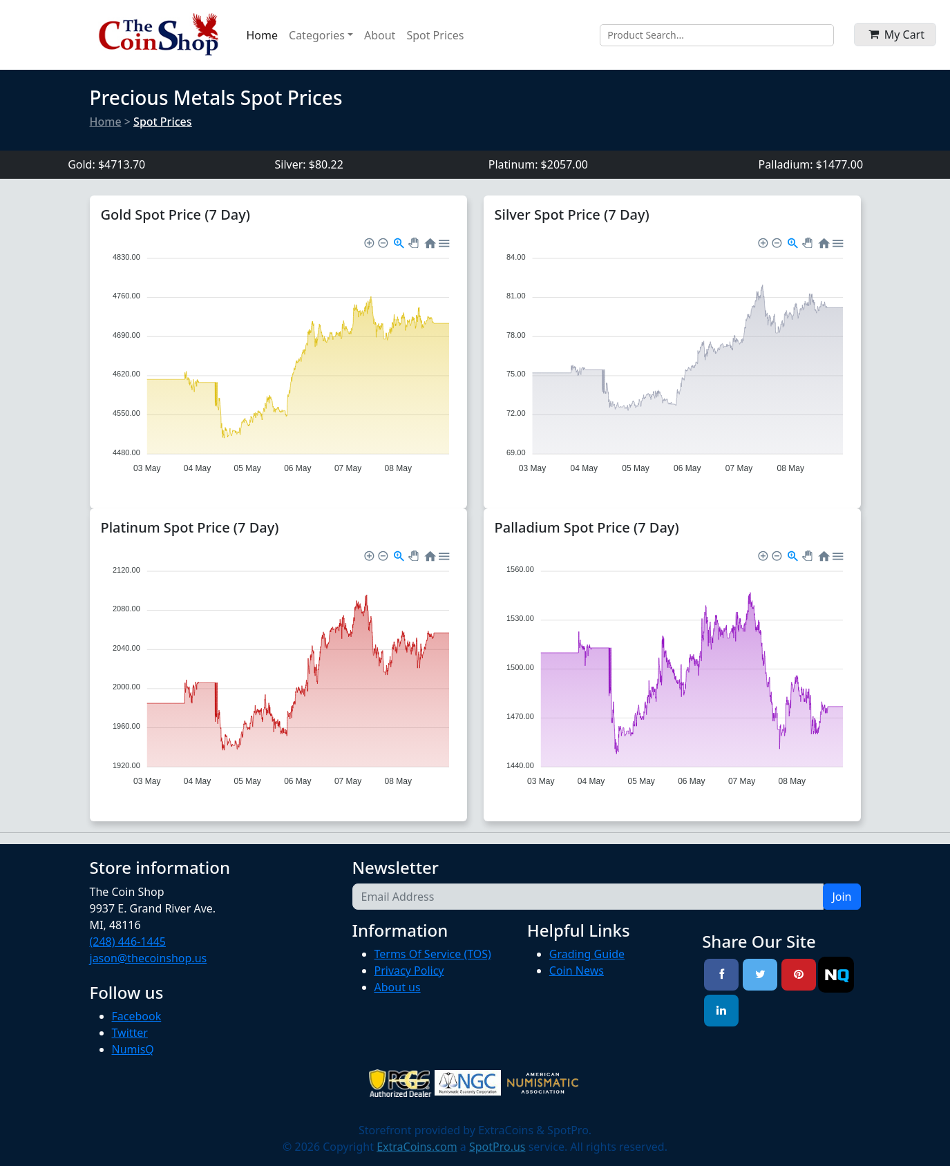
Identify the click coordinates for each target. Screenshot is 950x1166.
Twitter (130, 1032)
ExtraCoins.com (417, 1146)
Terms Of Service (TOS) (432, 954)
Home (262, 35)
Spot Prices (435, 35)
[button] (895, 34)
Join (841, 896)
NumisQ (133, 1049)
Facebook (137, 1016)
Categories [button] (317, 35)
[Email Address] (588, 896)
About (379, 35)
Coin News (576, 970)
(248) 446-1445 (128, 941)
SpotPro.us (497, 1146)
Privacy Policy (409, 970)
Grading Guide (587, 954)
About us (397, 987)
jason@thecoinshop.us (148, 958)
